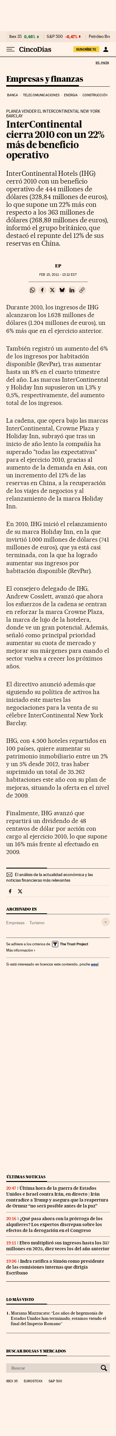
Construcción (95, 95)
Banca (12, 95)
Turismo (37, 922)
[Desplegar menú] (10, 49)
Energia (71, 95)
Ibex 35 (15, 36)
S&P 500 (55, 36)
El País (102, 63)
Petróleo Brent (101, 36)
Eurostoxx (33, 1381)
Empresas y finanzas (44, 79)
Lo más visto (20, 1299)
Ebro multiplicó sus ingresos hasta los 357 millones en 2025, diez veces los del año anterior (58, 1246)
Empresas (15, 922)
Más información (21, 950)
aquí (94, 964)
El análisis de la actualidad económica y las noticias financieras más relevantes (49, 877)
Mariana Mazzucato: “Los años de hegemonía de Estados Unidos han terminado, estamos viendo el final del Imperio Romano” (58, 1318)
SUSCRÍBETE (86, 49)
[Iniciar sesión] (105, 49)
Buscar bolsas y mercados (36, 1351)
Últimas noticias (25, 1177)
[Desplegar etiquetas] (105, 922)
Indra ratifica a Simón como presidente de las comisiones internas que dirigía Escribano (55, 1267)
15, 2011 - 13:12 (57, 275)
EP (58, 266)
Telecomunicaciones (41, 95)
